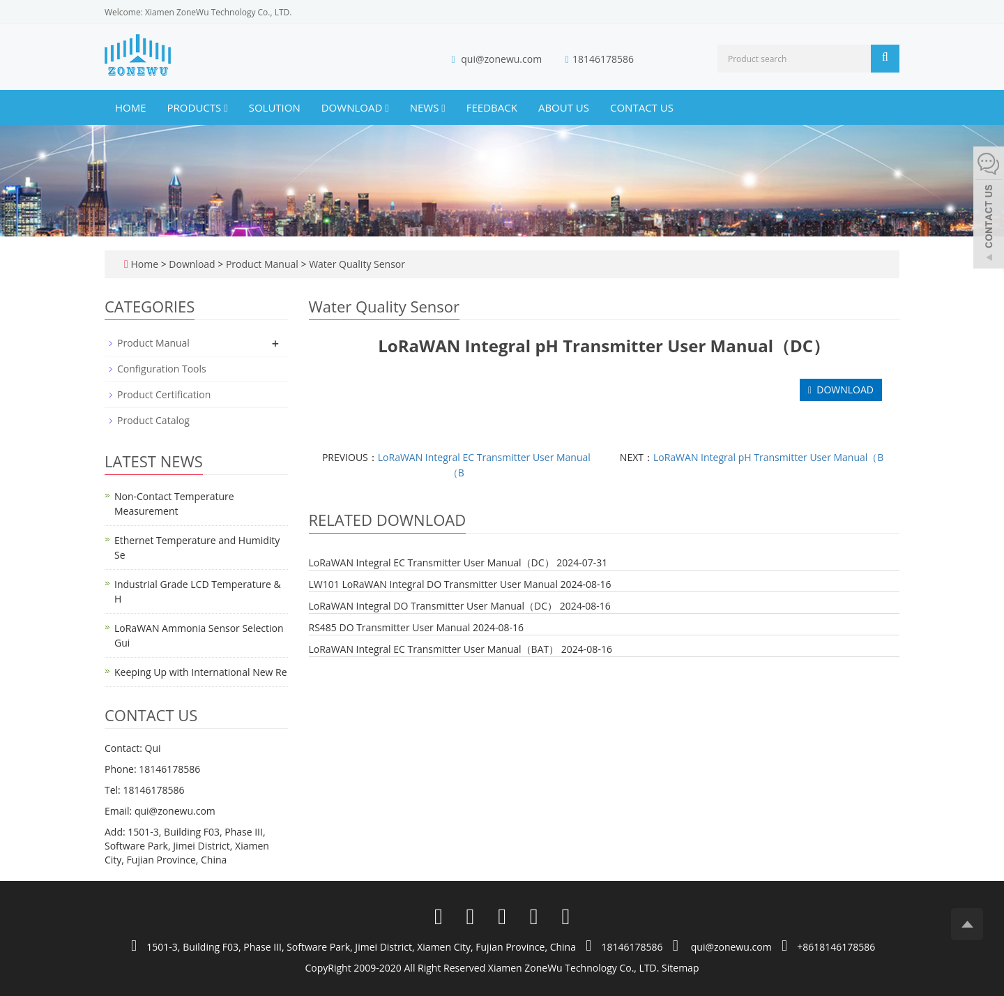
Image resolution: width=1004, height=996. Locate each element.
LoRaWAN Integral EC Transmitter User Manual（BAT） (434, 649)
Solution (275, 107)
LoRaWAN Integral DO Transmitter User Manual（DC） (433, 605)
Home (130, 107)
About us (563, 107)
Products (197, 107)
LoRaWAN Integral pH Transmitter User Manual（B (768, 457)
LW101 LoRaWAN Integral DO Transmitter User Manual (433, 584)
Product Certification (164, 394)
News (428, 107)
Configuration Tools (161, 368)
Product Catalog (153, 420)
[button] (225, 107)
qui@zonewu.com (501, 59)
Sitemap (680, 967)
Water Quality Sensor (356, 264)
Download (355, 107)
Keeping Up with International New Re (200, 672)
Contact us (642, 107)
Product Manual (262, 264)
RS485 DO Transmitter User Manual (390, 627)
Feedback (491, 107)
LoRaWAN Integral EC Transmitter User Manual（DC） (431, 562)
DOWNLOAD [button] (841, 389)
